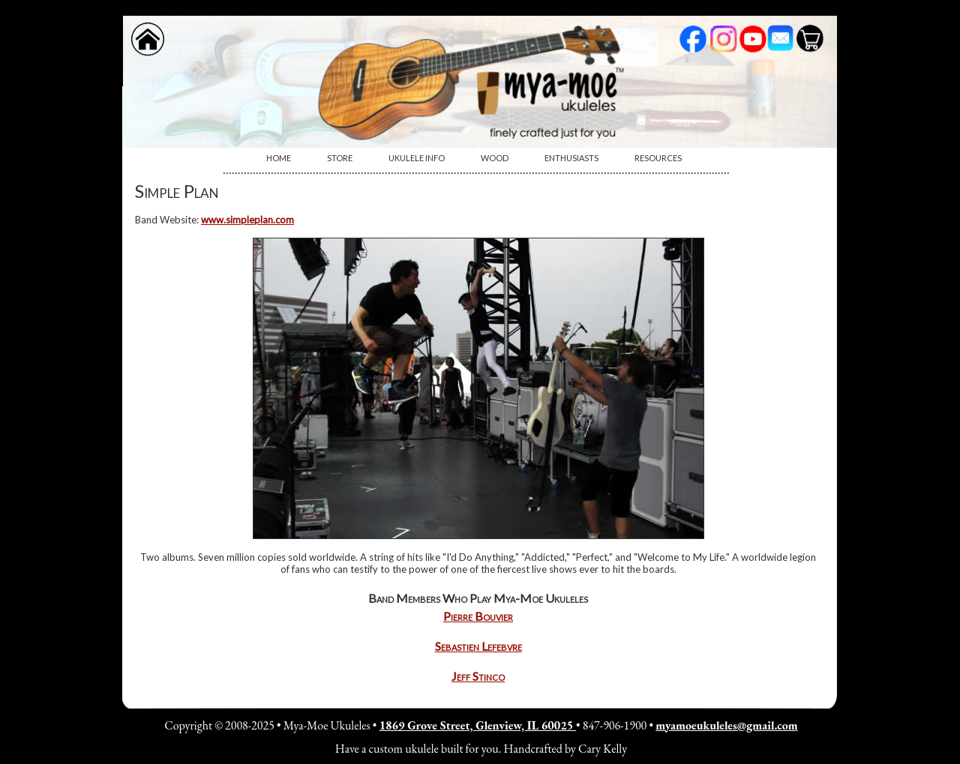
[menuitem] (279, 158)
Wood (494, 158)
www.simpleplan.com (247, 220)
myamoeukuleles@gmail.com (726, 725)
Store (339, 158)
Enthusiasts (571, 158)
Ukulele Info (416, 158)
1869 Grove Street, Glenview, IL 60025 (478, 725)
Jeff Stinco (478, 676)
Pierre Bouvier (478, 616)
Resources (658, 158)
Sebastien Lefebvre (478, 646)
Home (278, 158)
